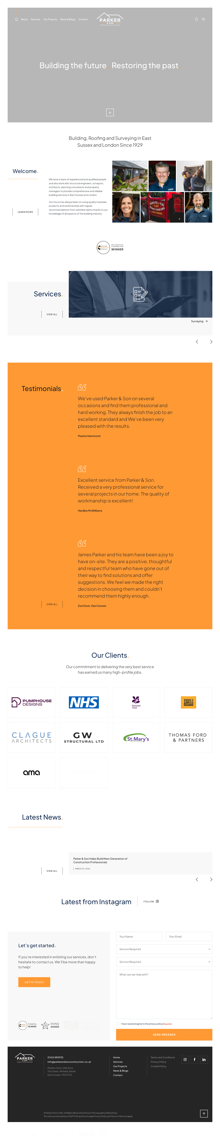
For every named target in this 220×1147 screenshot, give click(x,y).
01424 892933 (55, 1057)
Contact (83, 19)
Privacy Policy (158, 1061)
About (24, 24)
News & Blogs (67, 19)
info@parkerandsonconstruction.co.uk (69, 1061)
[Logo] (24, 1058)
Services (35, 24)
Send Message (164, 1034)
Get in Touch (34, 982)
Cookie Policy (158, 1066)
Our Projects (50, 19)
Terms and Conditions (163, 1057)
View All (52, 604)
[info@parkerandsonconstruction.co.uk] (203, 19)
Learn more (25, 212)
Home (116, 1057)
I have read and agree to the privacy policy (146, 1023)
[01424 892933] (196, 19)
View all (52, 314)
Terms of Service (119, 1116)
